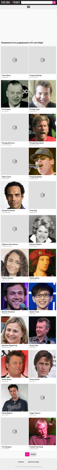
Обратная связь (33, 462)
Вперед (33, 454)
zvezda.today (25, 466)
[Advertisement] (28, 24)
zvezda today (10, 2)
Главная (21, 462)
